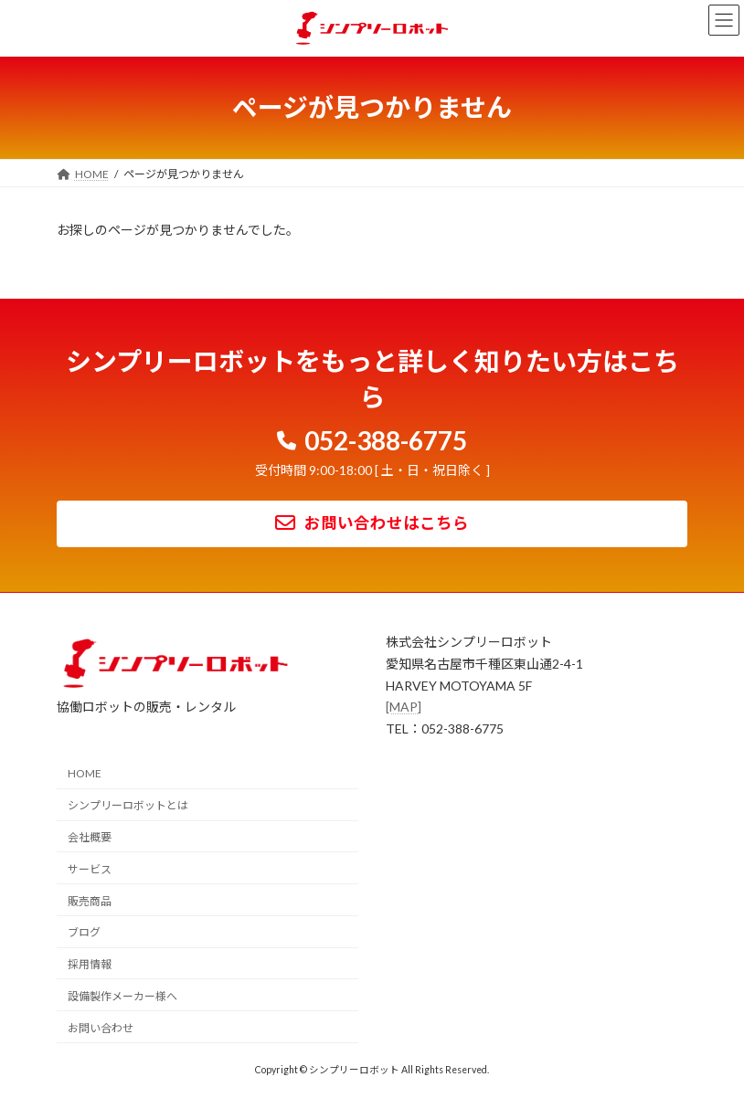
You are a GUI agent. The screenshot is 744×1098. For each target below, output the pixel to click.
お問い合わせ (100, 1027)
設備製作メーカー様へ (122, 996)
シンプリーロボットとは (128, 805)
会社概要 (90, 837)
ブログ (84, 932)
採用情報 (90, 964)
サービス (90, 868)
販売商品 (90, 900)
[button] (372, 437)
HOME (84, 773)
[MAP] (403, 706)
